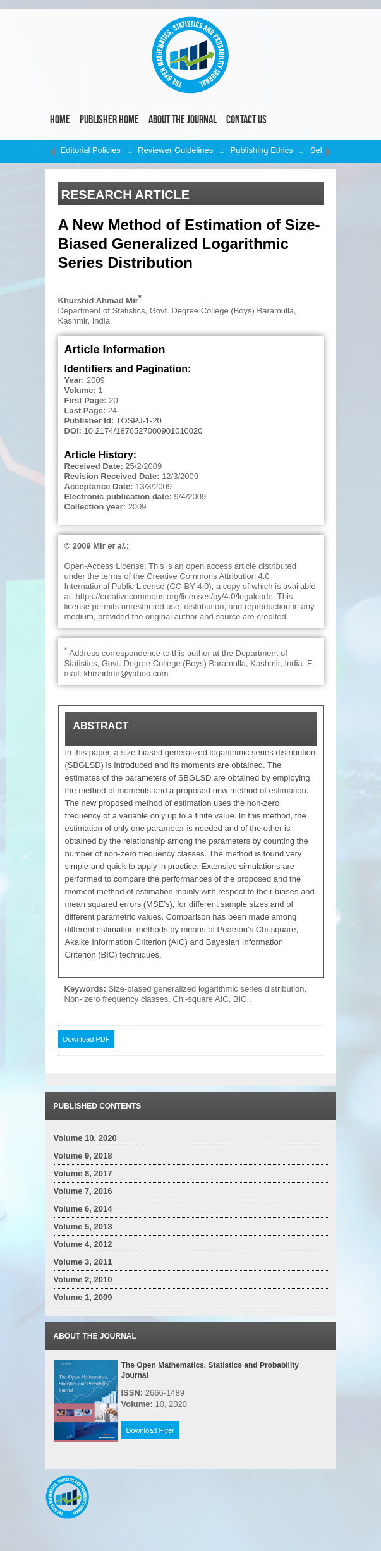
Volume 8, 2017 (83, 1173)
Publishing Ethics (262, 150)
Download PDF (86, 1039)
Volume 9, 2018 (83, 1155)
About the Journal (182, 119)
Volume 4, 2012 (83, 1244)
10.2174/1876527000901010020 (143, 430)
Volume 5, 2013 (83, 1226)
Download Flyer (150, 1430)
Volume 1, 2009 (83, 1297)
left (53, 151)
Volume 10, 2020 (85, 1138)
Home (60, 119)
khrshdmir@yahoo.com (126, 673)
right (328, 151)
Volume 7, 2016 (83, 1191)
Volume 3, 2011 (83, 1262)
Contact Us (246, 119)
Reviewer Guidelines (175, 150)
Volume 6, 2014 (83, 1208)
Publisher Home (109, 119)
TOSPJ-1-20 (139, 420)
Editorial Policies (91, 150)
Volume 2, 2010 (83, 1279)
